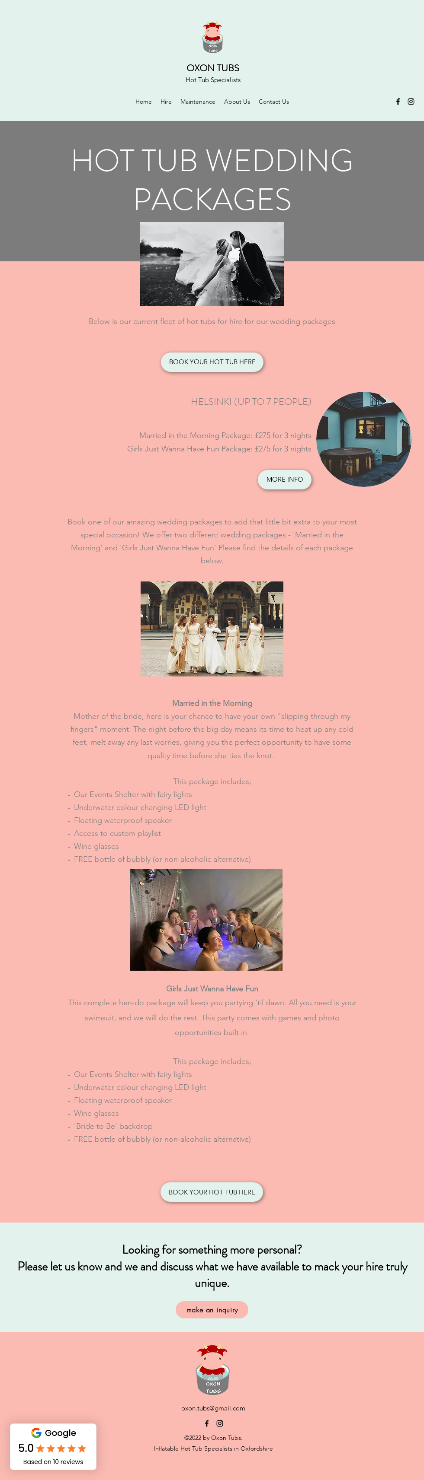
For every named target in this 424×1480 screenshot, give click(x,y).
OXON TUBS (212, 68)
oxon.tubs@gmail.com (213, 1408)
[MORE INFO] (285, 479)
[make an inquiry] (212, 1309)
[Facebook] (398, 101)
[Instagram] (411, 101)
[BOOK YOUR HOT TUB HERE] (212, 362)
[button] (166, 101)
